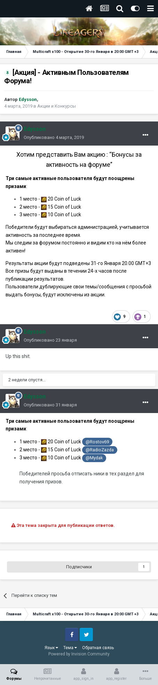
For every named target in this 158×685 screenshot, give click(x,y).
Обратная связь (98, 647)
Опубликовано (54, 137)
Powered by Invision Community (79, 654)
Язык (51, 647)
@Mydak (94, 457)
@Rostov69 (97, 441)
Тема (70, 647)
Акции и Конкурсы (56, 106)
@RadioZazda (100, 449)
